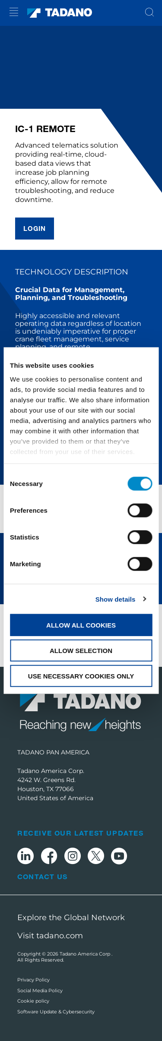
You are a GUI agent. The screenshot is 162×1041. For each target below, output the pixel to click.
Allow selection (81, 650)
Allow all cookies (81, 625)
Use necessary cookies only (81, 675)
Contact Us (42, 876)
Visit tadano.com (50, 935)
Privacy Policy (33, 980)
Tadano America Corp (85, 954)
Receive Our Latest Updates (80, 833)
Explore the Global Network (71, 917)
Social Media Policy (40, 990)
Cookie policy (33, 1001)
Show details (115, 599)
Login (34, 228)
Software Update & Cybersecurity (56, 1012)
